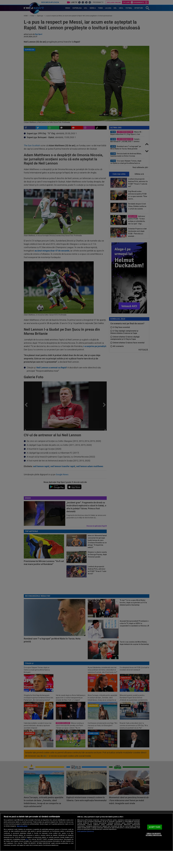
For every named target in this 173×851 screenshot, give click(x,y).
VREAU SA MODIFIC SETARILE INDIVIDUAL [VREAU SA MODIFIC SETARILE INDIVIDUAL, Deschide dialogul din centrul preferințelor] (154, 834)
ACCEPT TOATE (154, 827)
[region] (86, 832)
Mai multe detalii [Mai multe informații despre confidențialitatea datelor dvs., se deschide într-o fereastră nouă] (22, 826)
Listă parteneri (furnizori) (85, 831)
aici (26, 839)
